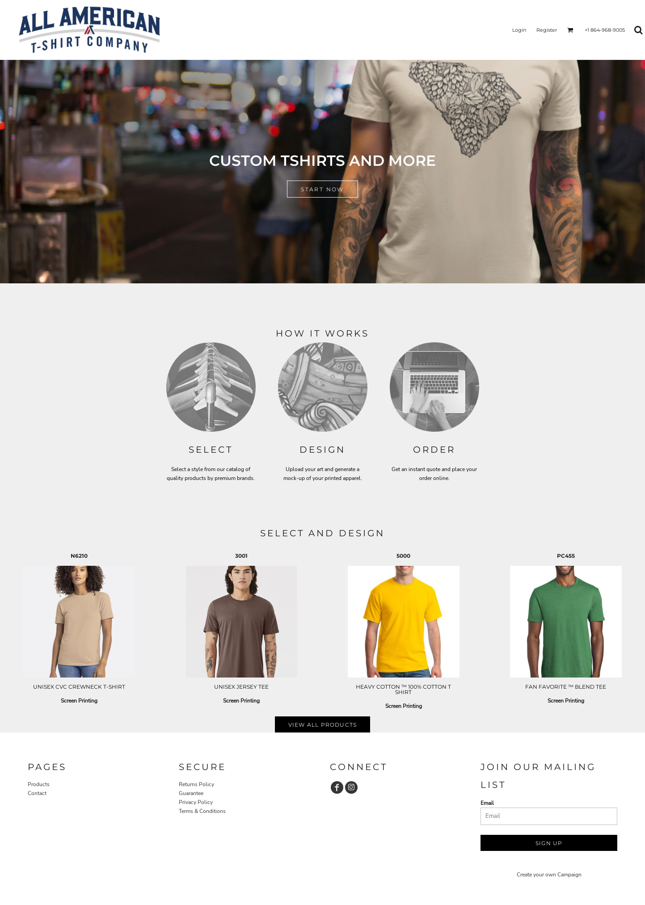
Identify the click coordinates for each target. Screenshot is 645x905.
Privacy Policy (196, 802)
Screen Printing (79, 700)
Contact (37, 793)
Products (39, 784)
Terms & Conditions (202, 811)
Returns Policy (196, 784)
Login (519, 30)
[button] (570, 30)
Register (546, 30)
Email (487, 803)
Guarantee (191, 793)
